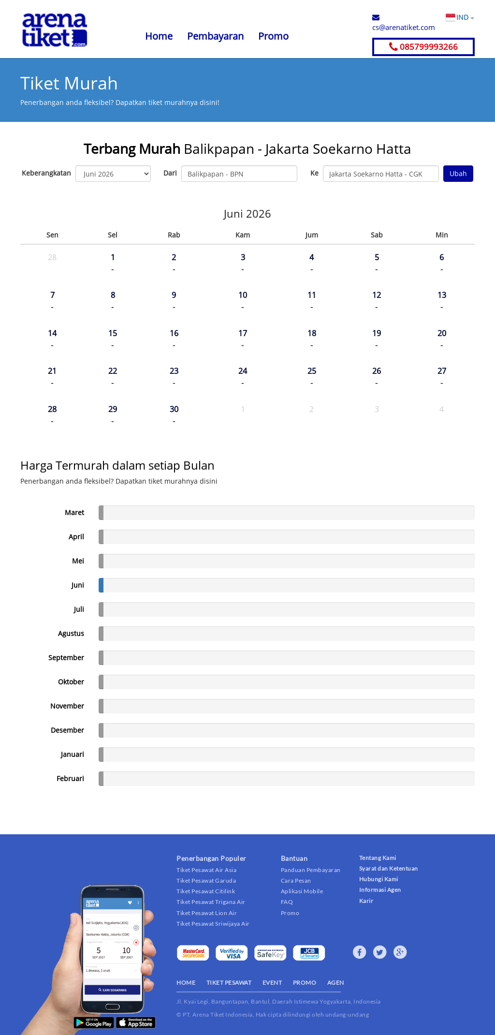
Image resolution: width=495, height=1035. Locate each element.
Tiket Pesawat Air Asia (206, 869)
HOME (185, 982)
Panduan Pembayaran (311, 869)
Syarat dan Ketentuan (388, 868)
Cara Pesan (296, 880)
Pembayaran (215, 36)
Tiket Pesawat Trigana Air (211, 901)
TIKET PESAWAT (229, 982)
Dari (170, 172)
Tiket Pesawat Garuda (206, 880)
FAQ (287, 901)
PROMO (305, 982)
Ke (314, 172)
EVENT (272, 982)
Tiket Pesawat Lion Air (206, 913)
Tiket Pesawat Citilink (205, 891)
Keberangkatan (46, 172)
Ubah (458, 173)
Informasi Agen (380, 889)
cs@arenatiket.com (403, 23)
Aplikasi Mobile (302, 891)
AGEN (335, 982)
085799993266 (423, 46)
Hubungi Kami (378, 879)
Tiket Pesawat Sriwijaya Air (213, 923)
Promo (273, 36)
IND (465, 17)
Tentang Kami (377, 857)
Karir (366, 900)
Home (159, 36)
